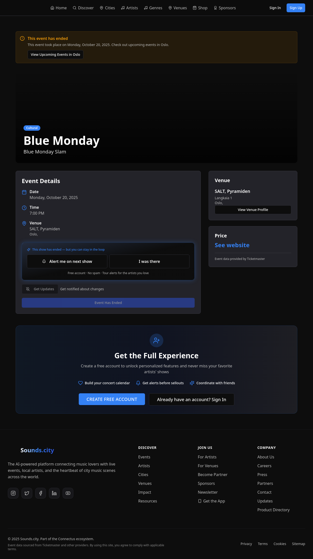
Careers (264, 465)
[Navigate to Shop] (200, 8)
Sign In (275, 7)
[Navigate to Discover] (83, 8)
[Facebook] (40, 493)
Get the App (211, 501)
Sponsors (206, 483)
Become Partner (213, 474)
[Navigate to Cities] (107, 8)
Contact (264, 492)
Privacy (246, 543)
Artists (144, 465)
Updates (265, 501)
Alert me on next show (67, 261)
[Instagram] (13, 493)
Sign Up (296, 7)
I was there (149, 261)
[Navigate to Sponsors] (224, 8)
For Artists (207, 457)
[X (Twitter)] (27, 493)
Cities (143, 474)
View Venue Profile (253, 209)
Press (262, 474)
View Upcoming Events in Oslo (55, 54)
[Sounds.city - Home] (14, 8)
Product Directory (273, 509)
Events (144, 457)
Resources (147, 501)
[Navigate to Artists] (129, 8)
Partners (265, 483)
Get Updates (40, 289)
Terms (263, 543)
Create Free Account (112, 399)
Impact (144, 492)
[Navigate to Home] (58, 8)
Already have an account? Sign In (191, 399)
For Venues (208, 465)
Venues (145, 483)
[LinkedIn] (54, 493)
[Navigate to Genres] (153, 8)
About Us (265, 457)
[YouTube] (68, 493)
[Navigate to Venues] (177, 8)
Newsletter (208, 492)
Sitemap (298, 543)
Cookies (280, 543)
